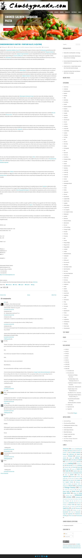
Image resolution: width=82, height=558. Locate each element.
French (65, 161)
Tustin (65, 312)
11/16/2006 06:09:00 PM (9, 471)
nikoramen (66, 222)
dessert (65, 141)
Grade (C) (66, 174)
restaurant (66, 255)
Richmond (66, 260)
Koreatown (66, 196)
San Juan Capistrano (68, 273)
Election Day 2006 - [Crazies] (74, 402)
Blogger (75, 413)
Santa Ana (66, 277)
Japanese (27, 47)
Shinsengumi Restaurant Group (26, 96)
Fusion (65, 163)
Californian (66, 111)
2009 (66, 362)
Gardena (66, 168)
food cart (66, 154)
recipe (65, 251)
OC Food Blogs (67, 227)
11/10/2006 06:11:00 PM (9, 309)
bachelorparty (67, 91)
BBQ (65, 97)
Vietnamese (66, 321)
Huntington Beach (68, 183)
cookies (65, 124)
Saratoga (66, 280)
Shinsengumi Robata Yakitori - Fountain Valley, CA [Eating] (21, 44)
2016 (66, 349)
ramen (65, 240)
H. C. (5, 390)
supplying (66, 295)
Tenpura (12, 171)
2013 (66, 355)
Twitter (15, 284)
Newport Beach (67, 220)
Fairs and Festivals (68, 427)
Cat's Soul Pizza (67, 421)
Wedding (66, 323)
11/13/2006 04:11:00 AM (9, 401)
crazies (65, 133)
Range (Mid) (38, 47)
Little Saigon (66, 205)
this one (53, 112)
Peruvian (66, 233)
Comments (67, 536)
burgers (65, 108)
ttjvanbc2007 (66, 310)
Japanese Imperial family (22, 53)
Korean (65, 194)
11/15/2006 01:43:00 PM (9, 456)
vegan (65, 317)
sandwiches (66, 275)
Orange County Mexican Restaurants (42, 372)
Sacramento (66, 262)
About (79, 12)
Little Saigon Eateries (68, 429)
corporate (17, 47)
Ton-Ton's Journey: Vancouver (70, 438)
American (66, 86)
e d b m (5, 403)
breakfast (66, 102)
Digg (32, 284)
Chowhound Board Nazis (69, 423)
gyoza (31, 204)
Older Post (54, 295)
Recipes (61, 12)
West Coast (66, 326)
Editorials (74, 12)
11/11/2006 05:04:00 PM (9, 315)
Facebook (9, 284)
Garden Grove (67, 165)
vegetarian (66, 319)
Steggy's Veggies (67, 436)
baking (65, 95)
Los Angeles (66, 209)
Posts (65, 533)
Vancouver (66, 315)
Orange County (67, 229)
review (65, 258)
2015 (66, 351)
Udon (34, 157)
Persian (65, 231)
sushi (65, 297)
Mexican (66, 218)
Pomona (66, 236)
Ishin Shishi (8, 57)
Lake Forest (66, 201)
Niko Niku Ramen (68, 432)
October (69, 404)
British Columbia (67, 106)
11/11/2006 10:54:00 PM (9, 388)
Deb (5, 302)
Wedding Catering (68, 440)
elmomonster (7, 451)
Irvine (65, 187)
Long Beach (66, 207)
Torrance (66, 306)
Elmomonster (9, 114)
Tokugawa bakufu (49, 52)
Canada (65, 113)
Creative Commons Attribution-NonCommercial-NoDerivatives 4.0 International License (72, 545)
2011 (66, 358)
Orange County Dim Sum (69, 434)
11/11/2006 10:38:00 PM (9, 337)
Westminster (67, 328)
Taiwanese (66, 299)
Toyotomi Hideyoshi (18, 55)
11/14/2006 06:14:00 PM (9, 449)
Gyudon (44, 186)
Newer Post (3, 295)
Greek (65, 179)
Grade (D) (66, 176)
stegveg (65, 291)
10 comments (46, 47)
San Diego (66, 264)
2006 (66, 368)
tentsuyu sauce (3, 175)
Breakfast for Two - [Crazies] (74, 392)
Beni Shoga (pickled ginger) (23, 190)
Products (67, 12)
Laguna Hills (66, 198)
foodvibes (66, 157)
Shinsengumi (23, 70)
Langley (65, 203)
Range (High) (67, 242)
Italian (65, 190)
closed (65, 122)
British (65, 104)
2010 (66, 360)
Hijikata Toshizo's (26, 76)
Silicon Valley (67, 282)
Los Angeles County (68, 212)
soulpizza (66, 284)
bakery (65, 93)
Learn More (7, 31)
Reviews (56, 12)
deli (65, 139)
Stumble (27, 284)
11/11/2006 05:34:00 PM (9, 324)
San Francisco (67, 269)
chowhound (66, 119)
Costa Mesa (66, 130)
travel (65, 308)
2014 (66, 353)
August (69, 409)
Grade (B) (66, 172)
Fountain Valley (67, 159)
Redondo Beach (67, 253)
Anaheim (66, 89)
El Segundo (66, 148)
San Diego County (68, 266)
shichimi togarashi (4, 162)
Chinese (66, 117)
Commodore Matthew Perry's (12, 50)
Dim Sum (66, 143)
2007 (66, 366)
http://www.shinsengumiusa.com (7, 274)
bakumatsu (43, 50)
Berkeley (66, 100)
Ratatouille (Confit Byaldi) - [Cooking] (72, 52)
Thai (65, 302)
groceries (66, 181)
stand (65, 286)
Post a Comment (4, 473)
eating (65, 146)
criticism (66, 135)
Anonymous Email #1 (68, 525)
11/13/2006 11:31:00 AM (9, 410)
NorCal (65, 225)
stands (65, 288)
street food (66, 293)
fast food (66, 152)
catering (66, 115)
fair (64, 150)
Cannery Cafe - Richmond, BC (74, 386)
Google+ (21, 284)
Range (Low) (32, 47)
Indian (65, 185)
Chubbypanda (7, 339)
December (69, 370)
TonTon (65, 304)
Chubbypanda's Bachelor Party (70, 425)
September (70, 406)
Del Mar (65, 137)
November (69, 373)
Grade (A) (22, 47)
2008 (66, 364)
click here (35, 282)
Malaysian (66, 214)
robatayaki (19, 129)
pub (64, 238)
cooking (66, 126)
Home (51, 12)
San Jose (66, 271)
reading (65, 249)
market (65, 216)
